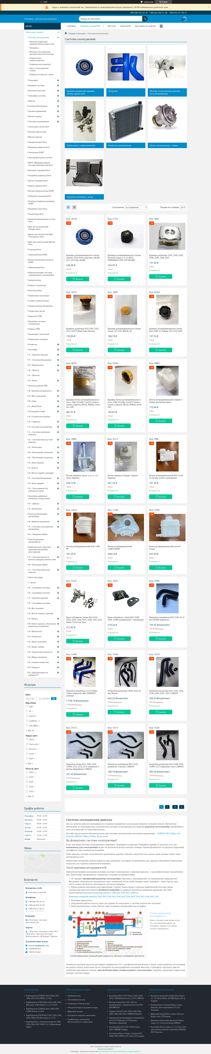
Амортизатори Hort (37, 142)
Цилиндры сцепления (38, 334)
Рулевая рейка (35, 290)
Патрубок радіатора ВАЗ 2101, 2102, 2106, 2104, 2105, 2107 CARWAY (166, 692)
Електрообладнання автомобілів (37, 515)
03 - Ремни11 (34, 667)
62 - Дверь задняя (36, 646)
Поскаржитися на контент (109, 1051)
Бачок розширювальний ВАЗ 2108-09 (83, 547)
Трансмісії (33, 80)
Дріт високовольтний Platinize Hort (38, 227)
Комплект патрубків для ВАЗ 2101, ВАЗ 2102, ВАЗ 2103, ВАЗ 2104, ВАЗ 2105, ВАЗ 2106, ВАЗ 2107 (114, 896)
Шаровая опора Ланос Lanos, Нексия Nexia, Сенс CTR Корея (167, 1015)
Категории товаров (34, 32)
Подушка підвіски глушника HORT (41, 202)
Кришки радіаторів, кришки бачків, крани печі (81, 92)
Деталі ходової (35, 116)
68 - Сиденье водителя (38, 662)
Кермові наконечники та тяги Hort (41, 220)
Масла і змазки (35, 137)
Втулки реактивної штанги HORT (40, 260)
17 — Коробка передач (38, 354)
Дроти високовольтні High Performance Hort (40, 235)
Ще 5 (30, 763)
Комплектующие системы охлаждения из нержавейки (41, 273)
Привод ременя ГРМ (37, 385)
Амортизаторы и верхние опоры (83, 1007)
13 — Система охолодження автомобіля (40, 527)
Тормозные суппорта (38, 339)
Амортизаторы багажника (40, 306)
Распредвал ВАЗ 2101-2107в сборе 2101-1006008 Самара (124, 1028)
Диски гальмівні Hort (38, 180)
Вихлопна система (36, 90)
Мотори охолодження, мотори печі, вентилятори (165, 92)
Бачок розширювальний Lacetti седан (164, 547)
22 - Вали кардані (36, 462)
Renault (70, 836)
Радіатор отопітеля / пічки (80, 197)
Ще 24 (31, 730)
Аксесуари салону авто (38, 126)
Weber (86, 836)
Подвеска (32, 344)
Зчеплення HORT (36, 152)
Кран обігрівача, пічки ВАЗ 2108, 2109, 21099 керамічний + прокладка (126, 618)
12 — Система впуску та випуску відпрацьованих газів (42, 558)
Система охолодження (38, 37)
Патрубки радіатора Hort (39, 175)
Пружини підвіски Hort (39, 147)
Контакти (125, 26)
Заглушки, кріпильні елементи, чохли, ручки (39, 497)
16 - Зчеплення (35, 447)
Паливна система (36, 85)
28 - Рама (32, 401)
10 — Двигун (33, 370)
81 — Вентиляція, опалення (40, 452)
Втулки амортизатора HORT (41, 191)
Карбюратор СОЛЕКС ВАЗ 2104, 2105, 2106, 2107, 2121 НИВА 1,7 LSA (42, 996)
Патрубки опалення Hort (39, 196)
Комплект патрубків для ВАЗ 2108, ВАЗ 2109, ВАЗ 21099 (109, 892)
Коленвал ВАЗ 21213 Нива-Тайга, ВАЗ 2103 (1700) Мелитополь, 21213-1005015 (126, 996)
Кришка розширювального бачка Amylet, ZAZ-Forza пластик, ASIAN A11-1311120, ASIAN (83, 257)
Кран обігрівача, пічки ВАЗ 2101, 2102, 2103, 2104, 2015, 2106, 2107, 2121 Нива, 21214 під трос (84, 619)
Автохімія (32, 349)
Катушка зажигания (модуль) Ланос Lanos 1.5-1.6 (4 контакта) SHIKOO (167, 1021)
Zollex (93, 836)
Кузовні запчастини (37, 131)
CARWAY (161, 833)
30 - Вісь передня (36, 608)
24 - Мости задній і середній (40, 473)
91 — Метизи (33, 375)
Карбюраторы (74, 995)
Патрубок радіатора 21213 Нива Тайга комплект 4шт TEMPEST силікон (81, 693)
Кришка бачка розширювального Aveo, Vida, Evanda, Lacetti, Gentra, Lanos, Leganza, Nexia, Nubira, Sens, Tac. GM (83, 403)
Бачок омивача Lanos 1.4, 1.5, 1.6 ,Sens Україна (82, 476)
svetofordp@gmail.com (38, 945)
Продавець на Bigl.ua (105, 1049)
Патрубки (113, 91)
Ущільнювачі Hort (36, 267)
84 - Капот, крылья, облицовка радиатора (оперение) (42, 624)
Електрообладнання (37, 106)
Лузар (100, 836)
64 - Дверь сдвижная (37, 657)
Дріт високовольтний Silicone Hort (41, 243)
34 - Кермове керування (39, 521)
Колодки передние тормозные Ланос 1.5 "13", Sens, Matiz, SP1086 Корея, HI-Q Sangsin (168, 998)
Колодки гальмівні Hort (39, 170)
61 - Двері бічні (34, 406)
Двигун (31, 101)
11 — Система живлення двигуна (39, 433)
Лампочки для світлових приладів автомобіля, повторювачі (39, 549)
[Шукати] (145, 17)
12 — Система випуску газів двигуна (40, 440)
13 (175, 807)
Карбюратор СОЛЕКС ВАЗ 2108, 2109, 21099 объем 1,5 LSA (42, 1010)
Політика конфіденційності (130, 1051)
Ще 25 (31, 796)
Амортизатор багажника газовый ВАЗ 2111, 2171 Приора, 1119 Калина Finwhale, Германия (126, 1020)
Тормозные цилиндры (38, 295)
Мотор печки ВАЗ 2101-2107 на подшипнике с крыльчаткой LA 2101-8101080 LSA (126, 1005)
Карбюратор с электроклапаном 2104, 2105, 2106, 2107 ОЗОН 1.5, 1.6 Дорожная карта (43, 1024)
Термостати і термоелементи (81, 145)
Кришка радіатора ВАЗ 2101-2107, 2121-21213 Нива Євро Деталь (82, 329)
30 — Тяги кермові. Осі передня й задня (38, 489)
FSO (168, 833)
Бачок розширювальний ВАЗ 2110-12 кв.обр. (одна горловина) (166, 476)
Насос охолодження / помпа (164, 145)
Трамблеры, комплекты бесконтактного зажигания (80, 1020)
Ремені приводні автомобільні (36, 540)
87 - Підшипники (36, 365)
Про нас (112, 26)
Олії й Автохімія (35, 577)
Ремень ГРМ (34, 329)
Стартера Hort (34, 249)
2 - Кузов (32, 582)
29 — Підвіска (34, 421)
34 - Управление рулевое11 (40, 652)
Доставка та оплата (145, 26)
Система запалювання (38, 121)
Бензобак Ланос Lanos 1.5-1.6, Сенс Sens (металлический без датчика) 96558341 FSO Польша (168, 1029)
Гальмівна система (37, 95)
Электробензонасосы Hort (40, 157)
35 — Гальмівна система (39, 587)
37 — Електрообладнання (39, 360)
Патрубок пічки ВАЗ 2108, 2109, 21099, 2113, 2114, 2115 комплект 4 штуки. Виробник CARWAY (82, 766)
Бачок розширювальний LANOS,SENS (120, 547)
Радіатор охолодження (119, 145)
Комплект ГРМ (35, 316)
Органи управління (37, 111)
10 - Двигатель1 (35, 631)
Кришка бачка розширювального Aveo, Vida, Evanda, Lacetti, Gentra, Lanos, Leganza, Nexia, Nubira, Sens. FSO (125, 403)
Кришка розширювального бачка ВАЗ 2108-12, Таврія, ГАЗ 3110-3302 (165, 329)
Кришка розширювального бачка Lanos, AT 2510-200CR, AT (124, 329)
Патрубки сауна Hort (37, 208)
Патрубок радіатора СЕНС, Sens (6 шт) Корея (124, 692)
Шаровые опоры (75, 1011)
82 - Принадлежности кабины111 (38, 673)
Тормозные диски (36, 311)
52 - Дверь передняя (37, 641)
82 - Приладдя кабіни (38, 564)
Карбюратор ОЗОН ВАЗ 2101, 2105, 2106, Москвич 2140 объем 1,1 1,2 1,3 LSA (43, 1003)
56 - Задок (32, 380)
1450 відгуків (148, 2)
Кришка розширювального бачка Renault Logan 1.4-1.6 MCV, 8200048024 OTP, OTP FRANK (124, 257)
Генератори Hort (36, 214)
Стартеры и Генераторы (79, 1003)
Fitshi (173, 833)
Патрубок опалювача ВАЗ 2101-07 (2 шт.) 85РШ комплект (166, 618)
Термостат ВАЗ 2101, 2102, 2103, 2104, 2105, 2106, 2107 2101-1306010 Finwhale (125, 1012)
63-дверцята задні (36, 411)
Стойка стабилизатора (38, 300)
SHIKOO (78, 836)
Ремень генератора (37, 285)
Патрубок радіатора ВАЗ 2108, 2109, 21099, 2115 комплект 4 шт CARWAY (166, 765)
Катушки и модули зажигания (81, 1015)
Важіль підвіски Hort (37, 185)
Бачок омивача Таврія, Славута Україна (123, 476)
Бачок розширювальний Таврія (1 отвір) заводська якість (166, 400)
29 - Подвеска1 (34, 636)
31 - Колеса (33, 467)
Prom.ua (118, 1046)
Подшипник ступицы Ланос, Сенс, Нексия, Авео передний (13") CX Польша (166, 1007)
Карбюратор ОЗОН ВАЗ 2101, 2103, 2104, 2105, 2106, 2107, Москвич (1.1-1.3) (43, 1016)
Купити (79, 279)
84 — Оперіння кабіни (37, 534)
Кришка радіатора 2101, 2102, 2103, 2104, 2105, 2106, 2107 (166, 256)
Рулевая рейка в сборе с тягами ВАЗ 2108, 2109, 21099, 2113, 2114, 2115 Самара (126, 1034)
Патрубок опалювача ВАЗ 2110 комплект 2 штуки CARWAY (123, 765)
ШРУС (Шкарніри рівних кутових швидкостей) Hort (40, 163)
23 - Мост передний (37, 396)
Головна (71, 26)
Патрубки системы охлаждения (37, 322)
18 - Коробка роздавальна (40, 390)
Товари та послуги (90, 26)
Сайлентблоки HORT (37, 254)
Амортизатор (34, 280)
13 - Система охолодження (40, 427)
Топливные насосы (76, 999)
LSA (178, 833)
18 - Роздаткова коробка (39, 416)
